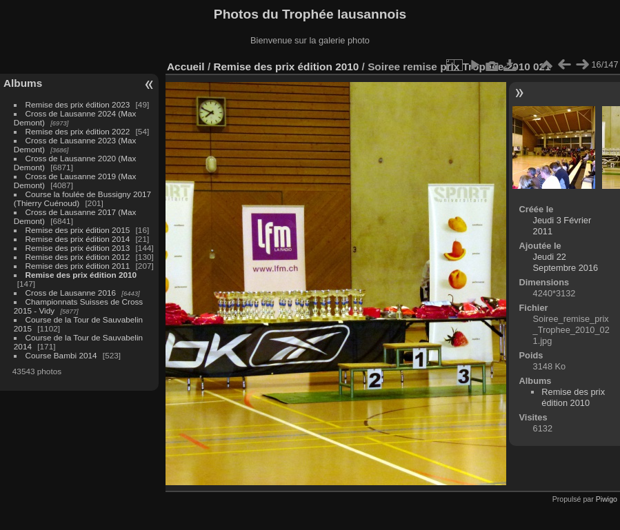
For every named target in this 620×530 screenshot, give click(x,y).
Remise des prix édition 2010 (81, 274)
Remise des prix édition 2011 (78, 265)
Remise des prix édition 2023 (78, 104)
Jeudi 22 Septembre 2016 (566, 262)
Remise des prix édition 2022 (78, 131)
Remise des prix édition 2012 (78, 256)
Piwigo (606, 499)
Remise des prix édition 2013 (78, 247)
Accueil (186, 66)
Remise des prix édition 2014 (78, 238)
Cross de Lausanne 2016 (71, 292)
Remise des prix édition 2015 (78, 229)
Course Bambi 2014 (61, 355)
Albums (22, 83)
